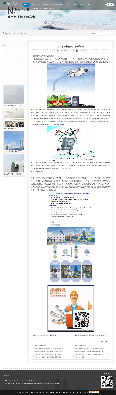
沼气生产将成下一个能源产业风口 (14, 174)
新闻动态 (91, 5)
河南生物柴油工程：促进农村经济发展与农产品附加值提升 (50, 351)
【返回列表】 (103, 341)
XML (73, 392)
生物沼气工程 (46, 5)
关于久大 (27, 8)
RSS (70, 392)
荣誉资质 (83, 5)
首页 (12, 33)
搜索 (110, 33)
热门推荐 (8, 81)
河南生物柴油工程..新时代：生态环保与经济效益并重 (90, 348)
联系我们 (35, 8)
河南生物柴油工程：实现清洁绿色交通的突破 (48, 357)
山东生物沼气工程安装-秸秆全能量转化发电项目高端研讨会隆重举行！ (14, 128)
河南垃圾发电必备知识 (47, 8)
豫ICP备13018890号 (56, 392)
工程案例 (75, 5)
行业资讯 (25, 33)
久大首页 (26, 5)
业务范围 (67, 5)
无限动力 (85, 392)
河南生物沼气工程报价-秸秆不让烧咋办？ (14, 151)
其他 (6, 50)
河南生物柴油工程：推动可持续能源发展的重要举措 (90, 354)
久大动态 (8, 75)
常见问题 (8, 63)
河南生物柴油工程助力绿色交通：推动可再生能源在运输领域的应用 (50, 348)
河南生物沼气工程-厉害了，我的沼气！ (14, 105)
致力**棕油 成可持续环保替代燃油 (47, 335)
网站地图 (65, 392)
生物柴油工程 (36, 5)
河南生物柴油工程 (40, 345)
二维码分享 (82, 51)
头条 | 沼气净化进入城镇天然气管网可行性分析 (94, 335)
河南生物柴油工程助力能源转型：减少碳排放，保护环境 (50, 354)
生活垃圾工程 (57, 5)
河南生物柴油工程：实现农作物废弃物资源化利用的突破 (90, 351)
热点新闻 (8, 69)
